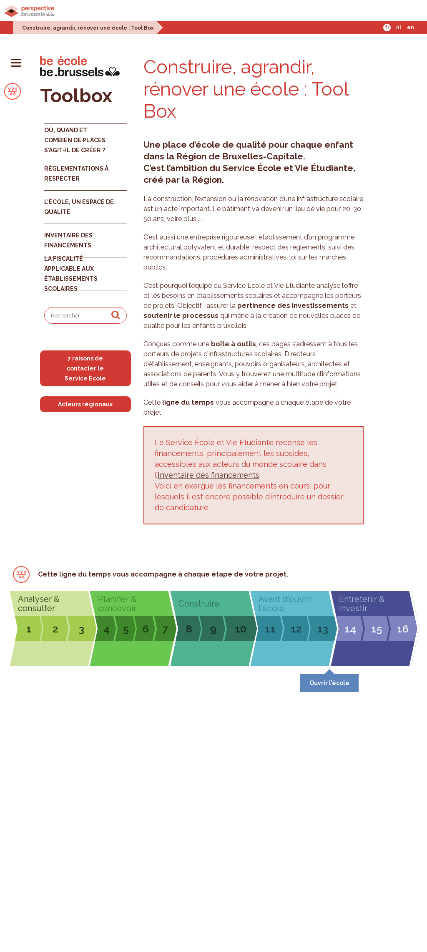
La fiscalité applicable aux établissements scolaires (71, 273)
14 (350, 628)
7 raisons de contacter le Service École (85, 368)
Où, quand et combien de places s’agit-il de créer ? (74, 140)
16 (403, 628)
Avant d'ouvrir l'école (285, 603)
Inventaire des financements (68, 240)
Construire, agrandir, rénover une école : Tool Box (87, 28)
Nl (398, 27)
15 (376, 628)
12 (296, 628)
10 (240, 628)
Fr (387, 27)
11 (270, 628)
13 (322, 628)
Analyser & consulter (39, 603)
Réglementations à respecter (76, 173)
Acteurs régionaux (85, 404)
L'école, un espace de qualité (79, 207)
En (410, 27)
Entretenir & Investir (362, 603)
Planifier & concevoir (117, 603)
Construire (198, 604)
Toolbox (76, 96)
